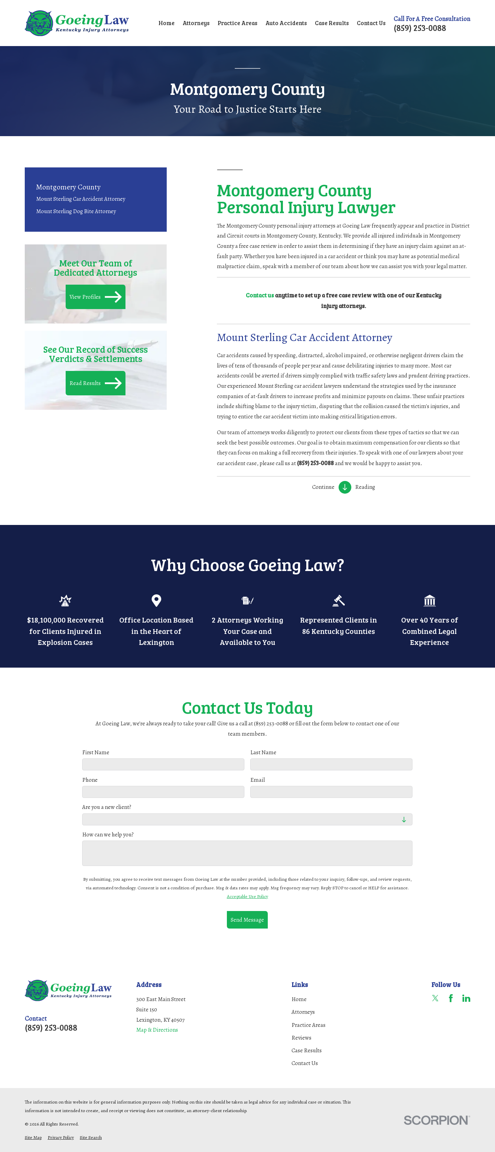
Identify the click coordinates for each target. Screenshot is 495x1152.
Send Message (247, 920)
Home (299, 999)
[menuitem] (95, 199)
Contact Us (305, 1063)
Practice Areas (309, 1025)
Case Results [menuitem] (332, 23)
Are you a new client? (106, 807)
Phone (90, 780)
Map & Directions (157, 1030)
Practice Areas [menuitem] (237, 23)
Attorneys (303, 1012)
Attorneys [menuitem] (196, 23)
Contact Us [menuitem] (371, 23)
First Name (95, 752)
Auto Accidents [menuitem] (286, 23)
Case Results (307, 1050)
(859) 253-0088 (420, 28)
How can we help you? (108, 834)
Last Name (264, 752)
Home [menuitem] (166, 23)
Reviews (301, 1038)
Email (258, 780)
